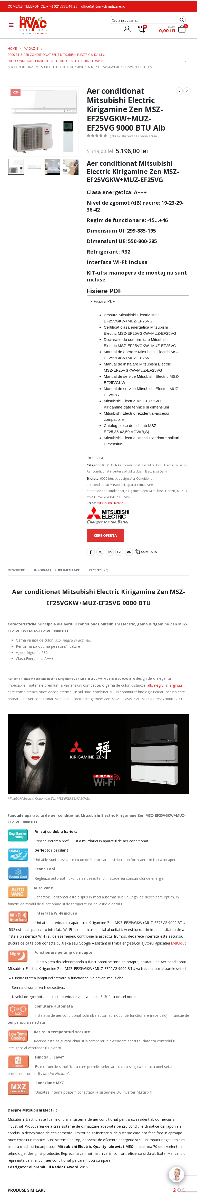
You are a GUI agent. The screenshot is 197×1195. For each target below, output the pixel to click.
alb (149, 685)
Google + (119, 552)
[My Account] (127, 29)
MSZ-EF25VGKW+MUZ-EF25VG (108, 497)
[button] (174, 1190)
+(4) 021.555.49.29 (61, 6)
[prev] (179, 91)
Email (129, 552)
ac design (121, 478)
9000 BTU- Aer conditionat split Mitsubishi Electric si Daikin (145, 465)
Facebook (91, 552)
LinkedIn (110, 552)
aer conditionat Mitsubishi (106, 485)
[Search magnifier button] (181, 20)
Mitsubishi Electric (162, 491)
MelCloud (179, 943)
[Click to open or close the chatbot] (176, 1174)
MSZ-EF (182, 491)
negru (159, 685)
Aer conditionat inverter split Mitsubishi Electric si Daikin (128, 471)
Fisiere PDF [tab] (102, 301)
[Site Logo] (33, 25)
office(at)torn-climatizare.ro (103, 6)
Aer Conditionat (141, 478)
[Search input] (144, 20)
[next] (187, 91)
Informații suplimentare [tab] (57, 570)
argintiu (176, 685)
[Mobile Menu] (11, 25)
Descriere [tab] (16, 570)
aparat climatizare (139, 485)
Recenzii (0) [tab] (98, 570)
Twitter (100, 552)
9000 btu (106, 478)
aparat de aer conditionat (105, 491)
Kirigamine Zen (137, 491)
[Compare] (141, 29)
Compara (149, 552)
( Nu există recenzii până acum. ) (134, 136)
